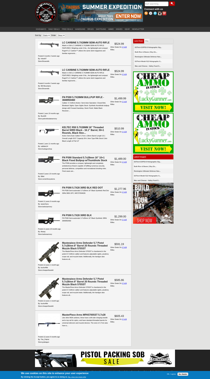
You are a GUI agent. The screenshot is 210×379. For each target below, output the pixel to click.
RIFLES (91, 29)
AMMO (111, 29)
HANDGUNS (80, 29)
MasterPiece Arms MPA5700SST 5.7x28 (83, 315)
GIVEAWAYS (41, 29)
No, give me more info (77, 377)
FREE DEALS (67, 29)
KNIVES (119, 29)
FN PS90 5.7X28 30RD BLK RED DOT (82, 187)
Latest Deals (139, 40)
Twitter (155, 14)
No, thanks (183, 374)
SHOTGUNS (101, 29)
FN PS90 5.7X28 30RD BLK (77, 215)
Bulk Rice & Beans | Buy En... (146, 52)
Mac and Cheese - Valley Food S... (148, 66)
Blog (146, 41)
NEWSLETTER (138, 29)
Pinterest (164, 14)
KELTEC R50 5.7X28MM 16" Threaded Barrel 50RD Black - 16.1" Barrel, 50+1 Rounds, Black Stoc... (83, 130)
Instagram (160, 14)
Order (53, 35)
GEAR (127, 29)
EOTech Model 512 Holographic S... (148, 61)
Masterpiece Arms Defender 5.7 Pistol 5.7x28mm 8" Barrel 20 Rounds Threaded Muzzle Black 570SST (85, 246)
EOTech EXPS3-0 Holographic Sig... (148, 47)
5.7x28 (124, 47)
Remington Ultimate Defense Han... (148, 57)
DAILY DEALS (54, 29)
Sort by (38, 35)
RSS (146, 14)
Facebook (151, 14)
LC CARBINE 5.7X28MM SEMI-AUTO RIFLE (86, 42)
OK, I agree (171, 374)
